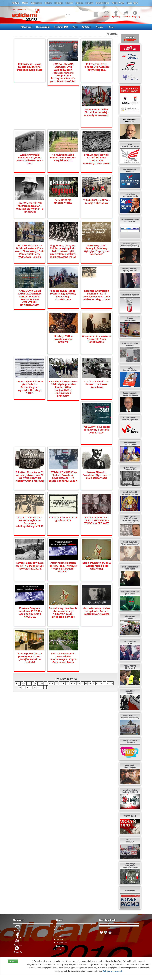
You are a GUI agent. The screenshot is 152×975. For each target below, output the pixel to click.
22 (86, 638)
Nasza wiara (132, 3)
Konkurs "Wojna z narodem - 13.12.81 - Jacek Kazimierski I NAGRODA (63, 567)
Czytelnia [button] (87, 27)
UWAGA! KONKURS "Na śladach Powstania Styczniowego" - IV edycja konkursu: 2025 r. (96, 431)
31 (23, 642)
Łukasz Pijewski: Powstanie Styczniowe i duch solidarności (29, 475)
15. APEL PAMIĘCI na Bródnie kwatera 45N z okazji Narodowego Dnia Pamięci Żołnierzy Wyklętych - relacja (29, 251)
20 (79, 638)
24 (93, 638)
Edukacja (58, 3)
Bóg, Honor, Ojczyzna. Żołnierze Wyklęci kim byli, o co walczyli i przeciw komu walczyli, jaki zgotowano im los (63, 251)
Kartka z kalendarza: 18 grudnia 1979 (96, 474)
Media (25, 3)
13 (53, 638)
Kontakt (59, 949)
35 (38, 642)
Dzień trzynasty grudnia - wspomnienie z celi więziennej (30, 565)
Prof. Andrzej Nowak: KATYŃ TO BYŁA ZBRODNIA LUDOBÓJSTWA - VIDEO (96, 159)
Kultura (48, 3)
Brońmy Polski (102, 3)
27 (104, 638)
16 (64, 638)
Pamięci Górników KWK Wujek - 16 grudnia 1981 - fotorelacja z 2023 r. (63, 520)
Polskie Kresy (118, 3)
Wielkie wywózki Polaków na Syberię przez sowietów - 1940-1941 (30, 159)
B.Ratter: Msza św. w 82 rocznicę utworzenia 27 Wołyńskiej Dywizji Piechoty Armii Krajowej (63, 431)
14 (56, 638)
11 (45, 638)
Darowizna (60, 946)
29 (112, 638)
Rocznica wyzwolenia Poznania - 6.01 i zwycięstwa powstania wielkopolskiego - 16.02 (96, 295)
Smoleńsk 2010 (61, 27)
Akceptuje (12, 961)
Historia (69, 3)
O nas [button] (112, 27)
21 (82, 638)
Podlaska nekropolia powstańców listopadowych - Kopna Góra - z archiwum (96, 612)
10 (42, 638)
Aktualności (26, 27)
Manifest (59, 929)
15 (60, 638)
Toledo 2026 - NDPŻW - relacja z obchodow (97, 201)
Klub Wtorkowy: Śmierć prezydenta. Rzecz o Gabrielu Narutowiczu (29, 611)
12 (49, 638)
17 (68, 638)
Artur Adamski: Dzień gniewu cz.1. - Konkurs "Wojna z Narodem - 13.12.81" (96, 522)
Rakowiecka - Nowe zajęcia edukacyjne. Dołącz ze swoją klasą (29, 67)
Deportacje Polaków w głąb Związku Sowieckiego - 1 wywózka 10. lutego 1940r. (30, 387)
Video (75, 27)
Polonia (79, 3)
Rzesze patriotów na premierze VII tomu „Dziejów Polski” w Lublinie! (63, 612)
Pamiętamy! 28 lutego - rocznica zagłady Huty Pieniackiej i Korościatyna (63, 295)
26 (101, 638)
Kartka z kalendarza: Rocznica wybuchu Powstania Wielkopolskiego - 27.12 (63, 476)
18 (71, 638)
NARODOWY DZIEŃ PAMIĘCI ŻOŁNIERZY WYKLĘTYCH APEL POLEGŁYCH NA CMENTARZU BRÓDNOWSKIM (29, 297)
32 (27, 642)
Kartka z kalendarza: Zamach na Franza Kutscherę (96, 384)
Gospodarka (36, 3)
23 (90, 638)
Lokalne (89, 3)
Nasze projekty (43, 27)
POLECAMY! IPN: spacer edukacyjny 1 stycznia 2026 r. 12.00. (29, 429)
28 (108, 638)
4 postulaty (60, 926)
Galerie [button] (100, 27)
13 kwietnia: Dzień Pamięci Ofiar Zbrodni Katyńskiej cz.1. (63, 157)
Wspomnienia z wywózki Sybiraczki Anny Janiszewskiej (96, 339)
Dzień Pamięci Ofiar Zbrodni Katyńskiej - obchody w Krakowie (96, 112)
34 (34, 642)
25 (97, 638)
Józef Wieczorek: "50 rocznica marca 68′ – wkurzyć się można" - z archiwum (29, 207)
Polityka (15, 3)
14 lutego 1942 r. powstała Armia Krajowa (63, 337)
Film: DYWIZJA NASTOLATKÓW (63, 201)
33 (31, 642)
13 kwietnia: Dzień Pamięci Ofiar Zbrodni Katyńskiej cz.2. (96, 67)
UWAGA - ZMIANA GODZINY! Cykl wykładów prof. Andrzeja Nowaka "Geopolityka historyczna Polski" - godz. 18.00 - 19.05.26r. (63, 73)
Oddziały (59, 939)
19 (75, 638)
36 (42, 642)
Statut (58, 933)
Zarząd (58, 936)
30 (20, 642)
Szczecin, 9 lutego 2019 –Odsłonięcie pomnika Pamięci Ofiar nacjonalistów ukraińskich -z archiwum (63, 387)
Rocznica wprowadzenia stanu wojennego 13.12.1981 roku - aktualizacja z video (96, 567)
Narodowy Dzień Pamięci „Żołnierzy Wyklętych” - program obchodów (96, 249)
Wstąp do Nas (61, 943)
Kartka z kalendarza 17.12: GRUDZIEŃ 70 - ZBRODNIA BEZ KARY (30, 520)
